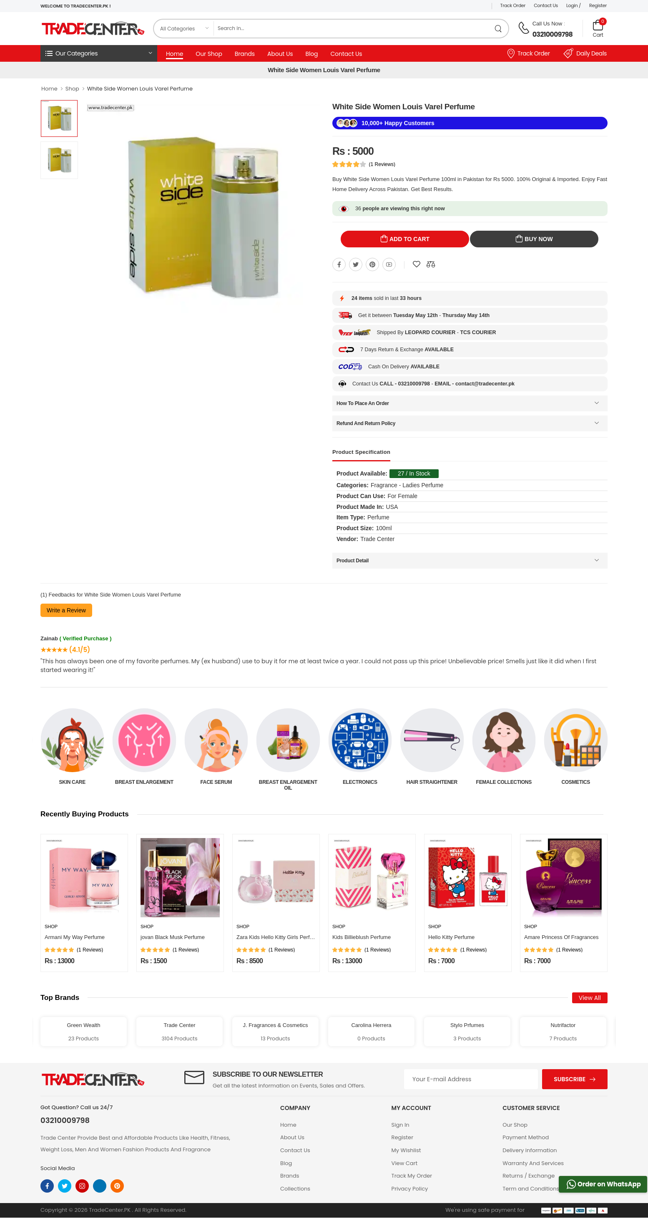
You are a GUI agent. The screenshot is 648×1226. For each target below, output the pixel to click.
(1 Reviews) (382, 164)
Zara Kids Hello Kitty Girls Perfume (278, 937)
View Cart (405, 1163)
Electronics (431, 782)
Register (598, 5)
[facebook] (47, 1186)
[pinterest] (117, 1186)
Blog (311, 54)
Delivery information (529, 1150)
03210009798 (552, 34)
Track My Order (412, 1176)
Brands (245, 54)
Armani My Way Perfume (75, 937)
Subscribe (569, 1079)
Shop (72, 89)
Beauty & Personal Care (72, 785)
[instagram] (82, 1186)
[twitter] (64, 1186)
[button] (98, 53)
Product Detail (353, 561)
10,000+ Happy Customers (398, 123)
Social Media (57, 1168)
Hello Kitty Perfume (451, 937)
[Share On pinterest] (372, 264)
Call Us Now (547, 23)
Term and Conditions (530, 1189)
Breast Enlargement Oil (360, 785)
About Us (280, 54)
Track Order (513, 5)
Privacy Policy (410, 1189)
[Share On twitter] (355, 264)
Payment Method (525, 1137)
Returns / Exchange (528, 1176)
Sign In (400, 1125)
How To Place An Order (363, 403)
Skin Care (144, 782)
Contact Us (546, 5)
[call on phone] (523, 28)
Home (174, 54)
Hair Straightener (503, 782)
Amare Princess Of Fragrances (561, 937)
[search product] (498, 28)
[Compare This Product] (431, 264)
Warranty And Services (533, 1163)
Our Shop (209, 54)
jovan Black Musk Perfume (173, 937)
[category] (184, 29)
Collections (295, 1189)
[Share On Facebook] (339, 264)
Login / (573, 5)
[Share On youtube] (389, 264)
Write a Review (66, 610)
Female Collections (575, 782)
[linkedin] (99, 1186)
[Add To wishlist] (416, 264)
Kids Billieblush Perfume (361, 937)
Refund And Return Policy (366, 423)
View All (590, 998)
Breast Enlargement (216, 782)
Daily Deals (585, 53)
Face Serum (288, 782)
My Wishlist (406, 1150)
